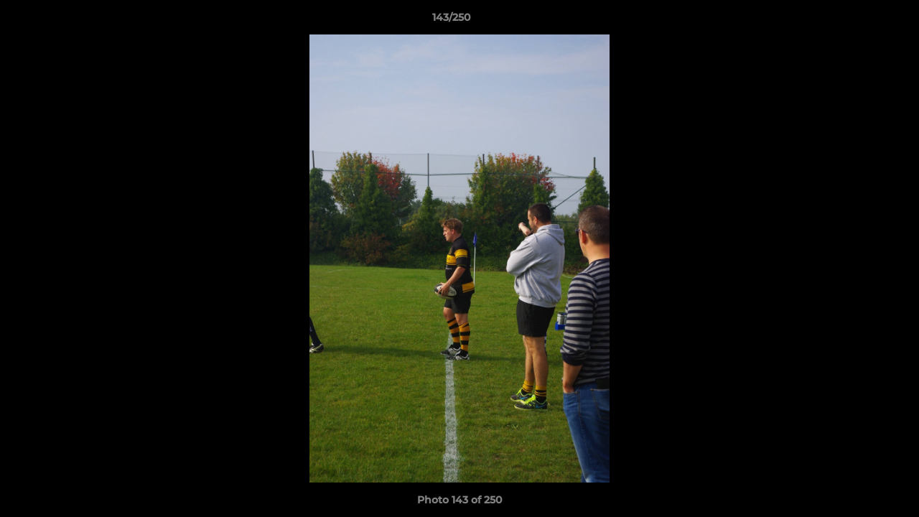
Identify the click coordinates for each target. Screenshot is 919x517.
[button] (858, 20)
